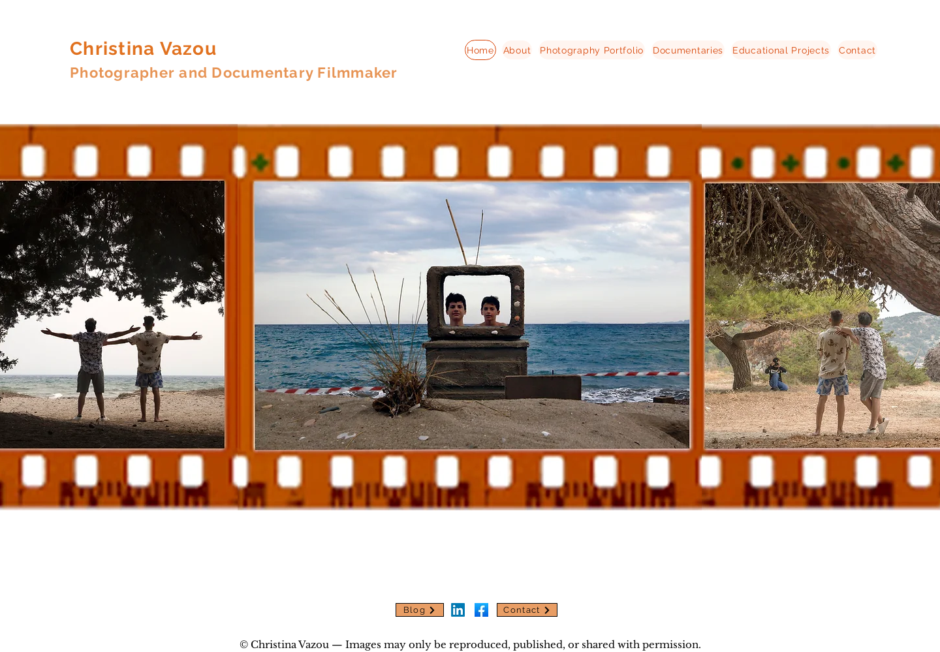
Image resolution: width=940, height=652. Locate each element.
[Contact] (527, 610)
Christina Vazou (143, 48)
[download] (481, 610)
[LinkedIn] (458, 610)
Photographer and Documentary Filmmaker (234, 72)
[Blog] (420, 610)
